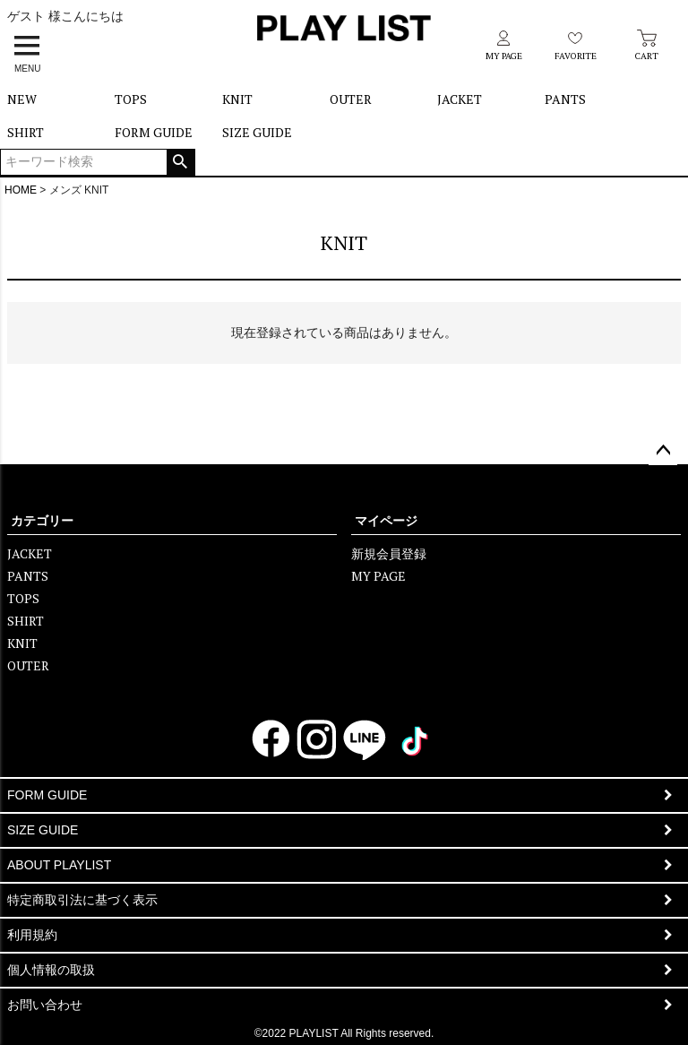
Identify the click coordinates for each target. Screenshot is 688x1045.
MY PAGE (378, 575)
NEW (22, 99)
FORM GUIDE (154, 132)
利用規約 (32, 935)
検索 (180, 162)
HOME (20, 190)
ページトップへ (663, 450)
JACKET (459, 99)
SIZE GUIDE (257, 132)
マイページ (386, 521)
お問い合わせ (44, 1005)
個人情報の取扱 (51, 970)
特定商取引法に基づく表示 (82, 900)
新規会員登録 (388, 553)
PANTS (565, 99)
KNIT (237, 99)
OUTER (351, 99)
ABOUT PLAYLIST (59, 865)
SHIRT (25, 132)
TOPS (131, 99)
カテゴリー (42, 521)
